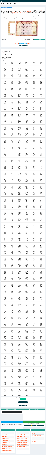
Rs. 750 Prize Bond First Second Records (22, 436)
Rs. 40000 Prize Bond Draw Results (6, 448)
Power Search (25, 10)
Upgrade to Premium (28, 11)
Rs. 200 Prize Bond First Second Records (22, 434)
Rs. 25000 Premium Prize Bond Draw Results (7, 446)
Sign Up (18, 43)
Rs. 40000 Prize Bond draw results (25, 13)
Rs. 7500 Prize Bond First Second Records (22, 440)
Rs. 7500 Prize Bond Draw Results (6, 440)
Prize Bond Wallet (42, 10)
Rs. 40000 (41, 3)
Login (15, 43)
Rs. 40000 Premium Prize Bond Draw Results (7, 450)
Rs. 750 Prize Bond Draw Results (6, 436)
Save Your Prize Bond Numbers (23, 45)
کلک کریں (24, 17)
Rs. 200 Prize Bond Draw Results (6, 434)
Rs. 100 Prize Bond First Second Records (22, 432)
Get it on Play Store (23, 405)
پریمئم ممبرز (8, 16)
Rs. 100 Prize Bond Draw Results (6, 432)
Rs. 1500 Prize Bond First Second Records (22, 438)
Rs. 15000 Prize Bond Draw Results (6, 442)
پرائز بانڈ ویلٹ (25, 16)
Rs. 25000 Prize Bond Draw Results (6, 444)
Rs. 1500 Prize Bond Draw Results (6, 438)
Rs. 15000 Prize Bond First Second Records (22, 442)
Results (38, 3)
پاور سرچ (37, 16)
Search (40, 39)
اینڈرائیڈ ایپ (27, 18)
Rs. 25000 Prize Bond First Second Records (22, 444)
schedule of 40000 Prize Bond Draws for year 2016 (18, 12)
